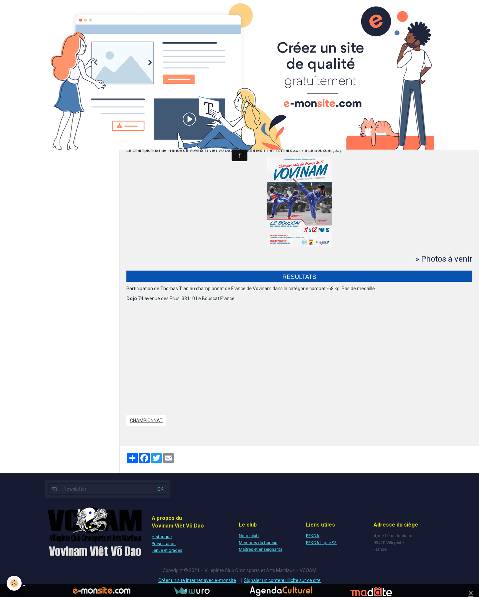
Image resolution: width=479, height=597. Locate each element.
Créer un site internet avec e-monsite (197, 580)
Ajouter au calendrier (155, 126)
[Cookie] (14, 583)
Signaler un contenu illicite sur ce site (282, 580)
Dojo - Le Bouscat (144, 137)
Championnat (146, 420)
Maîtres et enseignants (260, 549)
